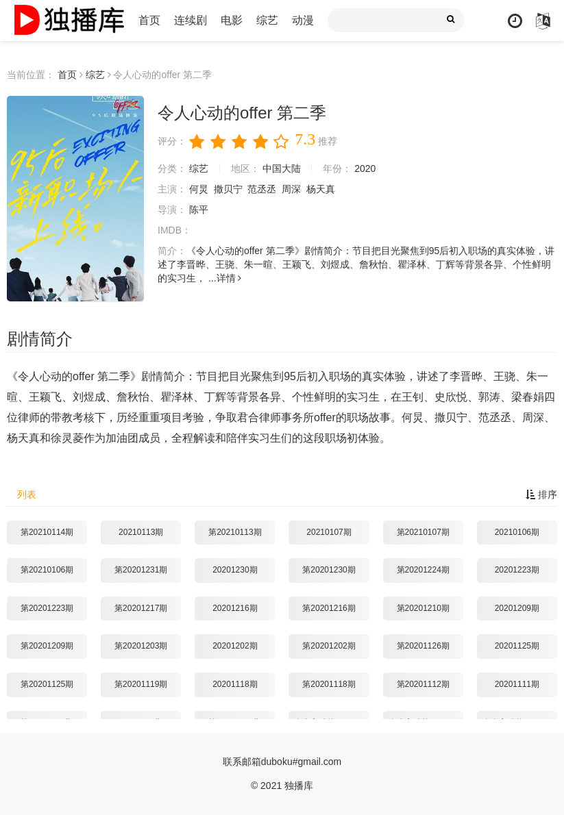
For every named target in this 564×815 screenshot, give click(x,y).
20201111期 (517, 684)
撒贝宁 (228, 189)
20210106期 (517, 532)
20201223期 (517, 570)
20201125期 (517, 646)
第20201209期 (47, 646)
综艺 (267, 20)
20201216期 (234, 608)
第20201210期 (423, 608)
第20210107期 (423, 532)
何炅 (198, 189)
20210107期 (328, 532)
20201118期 (234, 684)
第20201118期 (328, 684)
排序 (541, 494)
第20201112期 (423, 684)
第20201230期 (328, 570)
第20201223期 (47, 608)
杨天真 (320, 189)
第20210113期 (234, 532)
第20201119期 (140, 684)
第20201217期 (140, 608)
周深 (291, 189)
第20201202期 (328, 646)
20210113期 (141, 532)
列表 (26, 494)
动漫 (303, 20)
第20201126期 (423, 646)
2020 (365, 168)
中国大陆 (281, 168)
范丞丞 (261, 189)
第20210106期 (47, 570)
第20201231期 (140, 570)
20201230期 (234, 570)
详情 (229, 278)
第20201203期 (140, 646)
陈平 (198, 209)
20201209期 (517, 608)
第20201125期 (47, 684)
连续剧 (190, 20)
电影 (232, 20)
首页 (149, 20)
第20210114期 (47, 532)
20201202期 (234, 646)
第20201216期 (328, 608)
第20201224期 (423, 570)
